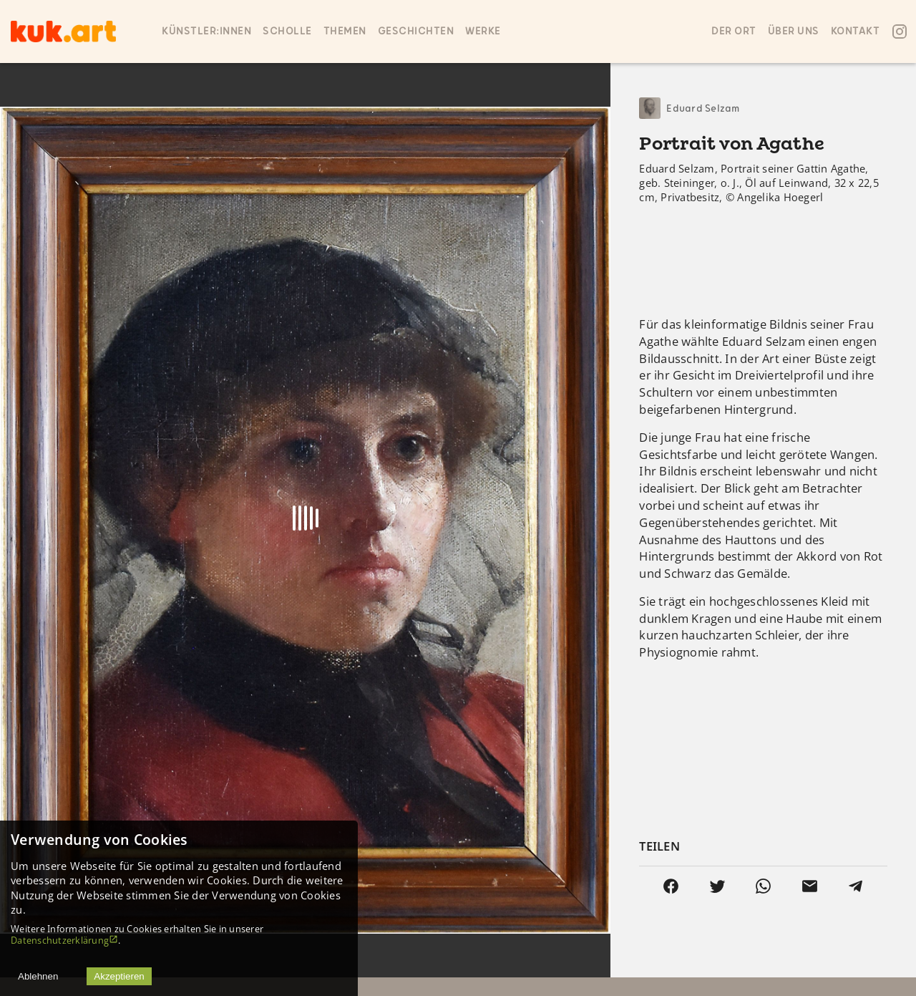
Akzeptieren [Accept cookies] (119, 976)
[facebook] (671, 886)
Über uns (793, 31)
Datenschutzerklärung (64, 940)
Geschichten (416, 31)
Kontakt (855, 31)
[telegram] (855, 886)
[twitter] (717, 886)
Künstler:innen (206, 31)
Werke (483, 31)
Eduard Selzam (702, 108)
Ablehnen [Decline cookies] (38, 976)
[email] (810, 886)
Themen (344, 31)
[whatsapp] (763, 886)
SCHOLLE (287, 31)
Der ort (733, 31)
